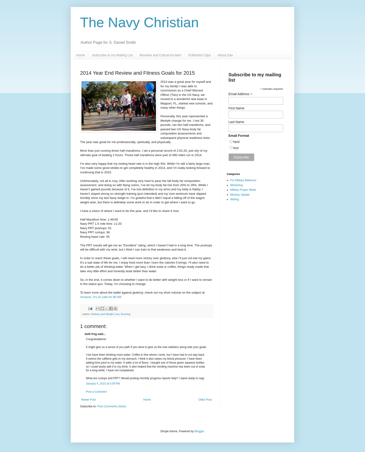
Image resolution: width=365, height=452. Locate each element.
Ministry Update (240, 194)
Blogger (199, 431)
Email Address (240, 94)
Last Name (236, 122)
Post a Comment (96, 391)
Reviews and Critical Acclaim (160, 55)
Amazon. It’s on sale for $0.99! (101, 297)
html (236, 142)
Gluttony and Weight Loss (105, 314)
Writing (234, 199)
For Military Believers (243, 180)
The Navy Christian (139, 22)
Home (80, 55)
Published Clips (199, 55)
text (236, 148)
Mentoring (236, 185)
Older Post (205, 399)
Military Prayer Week (243, 189)
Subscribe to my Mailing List (112, 55)
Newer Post (88, 399)
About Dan (225, 55)
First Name (236, 108)
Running (125, 314)
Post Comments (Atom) (111, 406)
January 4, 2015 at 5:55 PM (103, 383)
